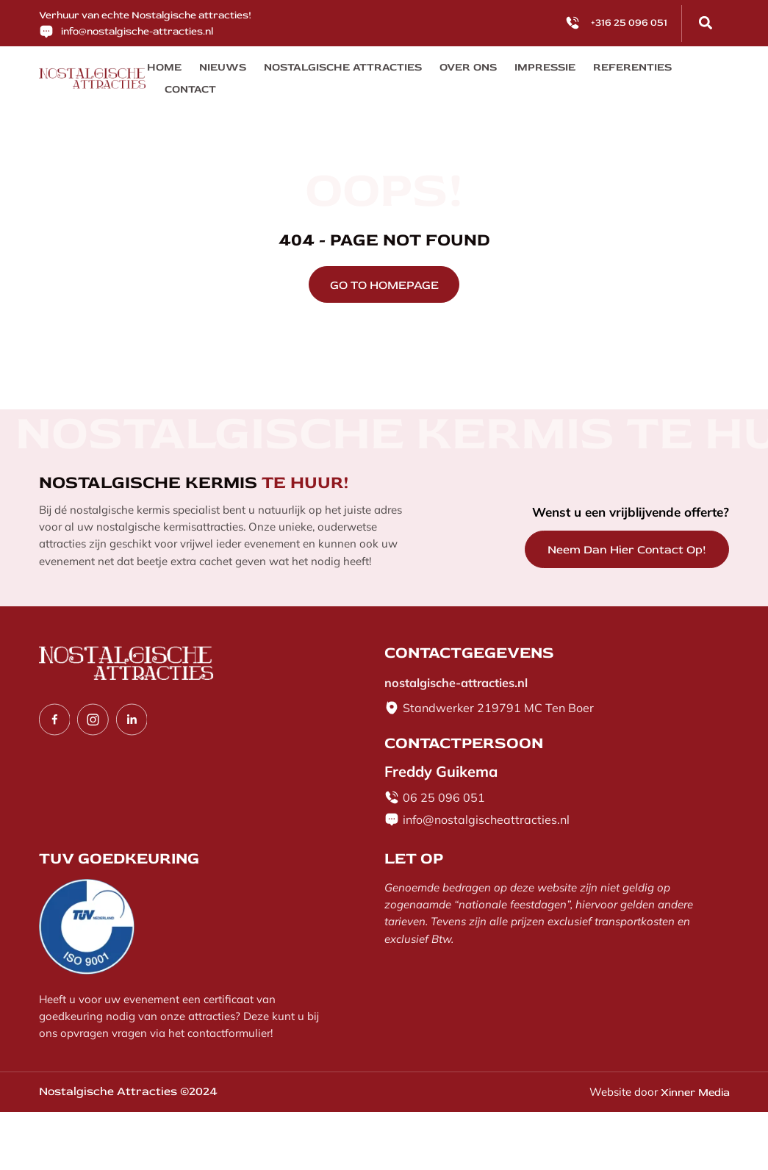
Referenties (590, 70)
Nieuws (216, 70)
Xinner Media (691, 1072)
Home (162, 70)
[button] (705, 23)
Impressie (509, 70)
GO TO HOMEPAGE (384, 266)
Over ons (438, 70)
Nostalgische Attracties (324, 70)
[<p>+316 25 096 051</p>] (572, 22)
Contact (666, 70)
